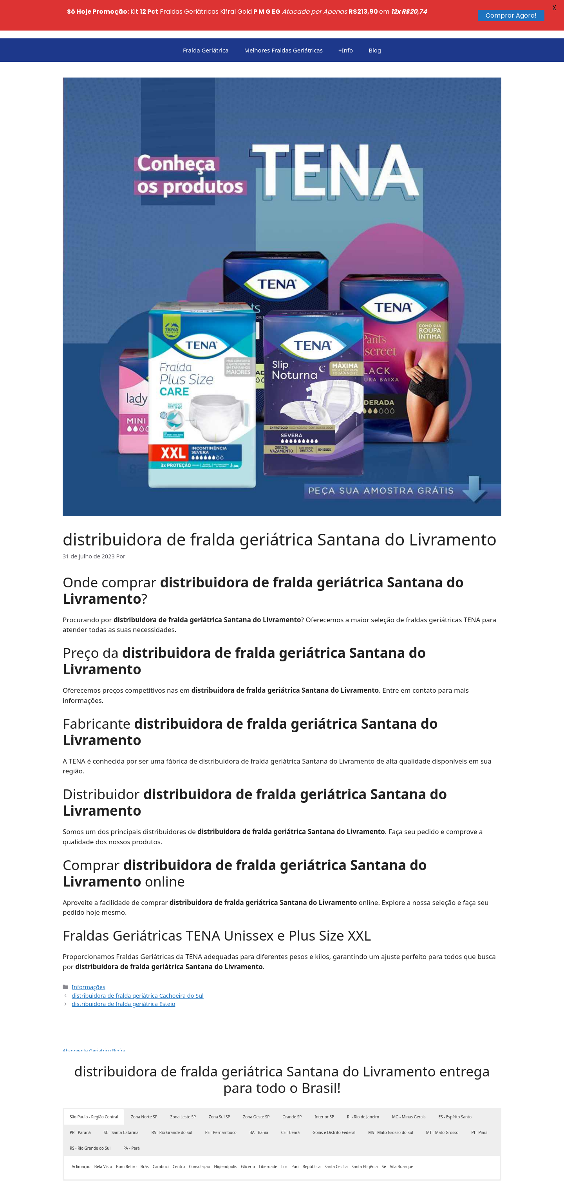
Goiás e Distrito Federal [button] (334, 1102)
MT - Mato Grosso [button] (442, 1102)
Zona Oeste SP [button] (256, 1086)
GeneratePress (313, 1178)
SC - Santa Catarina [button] (121, 1102)
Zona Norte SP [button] (144, 1086)
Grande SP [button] (292, 1086)
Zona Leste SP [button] (183, 1086)
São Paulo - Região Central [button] (94, 1086)
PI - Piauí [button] (480, 1102)
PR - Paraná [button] (80, 1102)
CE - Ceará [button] (290, 1102)
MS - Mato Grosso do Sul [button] (390, 1102)
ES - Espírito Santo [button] (454, 1086)
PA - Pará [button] (131, 1117)
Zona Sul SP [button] (219, 1086)
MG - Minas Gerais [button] (408, 1086)
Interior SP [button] (324, 1086)
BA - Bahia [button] (258, 1102)
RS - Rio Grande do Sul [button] (172, 1102)
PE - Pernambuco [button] (221, 1102)
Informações (88, 956)
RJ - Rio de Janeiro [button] (363, 1086)
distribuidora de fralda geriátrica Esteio (123, 973)
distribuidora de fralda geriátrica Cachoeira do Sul (138, 964)
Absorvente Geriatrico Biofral (95, 1020)
